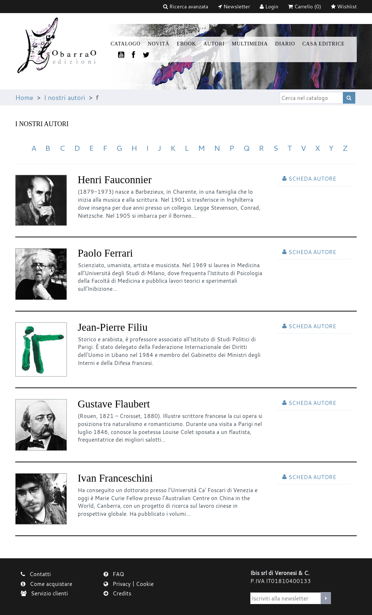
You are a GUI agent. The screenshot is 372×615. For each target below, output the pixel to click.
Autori (214, 44)
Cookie (145, 583)
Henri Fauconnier (115, 179)
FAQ (114, 574)
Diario (285, 44)
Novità (159, 44)
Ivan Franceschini (115, 478)
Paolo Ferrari (105, 253)
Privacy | (120, 583)
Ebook (186, 44)
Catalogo (126, 44)
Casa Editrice (323, 44)
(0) (304, 6)
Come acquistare (46, 583)
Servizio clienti (44, 593)
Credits (117, 593)
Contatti (36, 574)
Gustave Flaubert (114, 404)
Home (24, 97)
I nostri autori (64, 97)
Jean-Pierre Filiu (112, 327)
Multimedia (250, 44)
